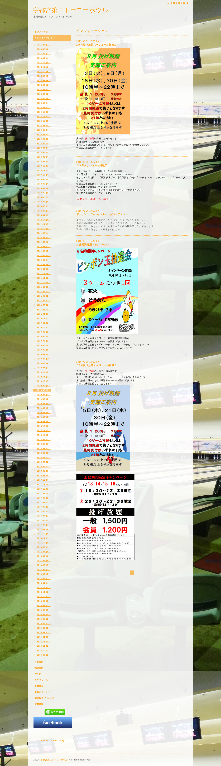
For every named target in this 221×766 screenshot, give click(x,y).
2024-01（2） (44, 161)
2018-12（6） (44, 426)
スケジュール (41, 680)
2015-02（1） (44, 632)
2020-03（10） (44, 359)
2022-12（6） (44, 220)
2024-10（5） (44, 121)
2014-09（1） (44, 655)
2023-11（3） (44, 170)
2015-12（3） (44, 588)
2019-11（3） (44, 377)
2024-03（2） (44, 152)
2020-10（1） (44, 327)
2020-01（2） (44, 368)
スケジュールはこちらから (92, 198)
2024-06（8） (44, 139)
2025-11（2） (44, 67)
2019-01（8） (44, 422)
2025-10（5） (44, 72)
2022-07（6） (44, 242)
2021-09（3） (44, 287)
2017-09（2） (44, 493)
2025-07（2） (44, 85)
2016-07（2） (44, 556)
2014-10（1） (44, 650)
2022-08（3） (44, 238)
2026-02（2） (44, 54)
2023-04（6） (44, 202)
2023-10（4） (44, 175)
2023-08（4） (44, 184)
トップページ (41, 32)
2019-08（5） (44, 390)
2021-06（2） (44, 296)
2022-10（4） (44, 229)
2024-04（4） (44, 148)
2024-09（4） (44, 125)
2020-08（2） (44, 336)
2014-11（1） (44, 646)
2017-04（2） (44, 516)
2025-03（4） (44, 103)
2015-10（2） (44, 597)
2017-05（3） (44, 511)
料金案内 (39, 662)
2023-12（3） (44, 166)
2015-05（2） (44, 619)
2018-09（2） (44, 439)
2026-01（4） (44, 58)
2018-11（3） (44, 431)
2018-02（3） (44, 471)
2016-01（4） (44, 583)
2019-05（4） (44, 404)
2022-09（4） (44, 233)
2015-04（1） (44, 623)
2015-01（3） (44, 637)
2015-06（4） (44, 614)
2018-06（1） (44, 453)
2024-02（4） (44, 157)
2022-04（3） (44, 256)
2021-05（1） (44, 300)
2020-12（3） (44, 318)
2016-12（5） (44, 534)
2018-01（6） (44, 475)
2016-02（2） (44, 579)
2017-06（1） (44, 507)
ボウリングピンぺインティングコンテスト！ (102, 214)
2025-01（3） (44, 107)
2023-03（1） (44, 206)
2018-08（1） (44, 444)
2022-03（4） (44, 260)
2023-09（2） (44, 179)
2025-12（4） (44, 63)
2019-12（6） (44, 372)
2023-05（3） (44, 197)
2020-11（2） (44, 323)
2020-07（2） (44, 341)
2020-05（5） (44, 350)
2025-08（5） (44, 81)
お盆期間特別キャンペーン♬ (92, 244)
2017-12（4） (44, 480)
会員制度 (39, 686)
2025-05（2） (44, 94)
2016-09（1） (44, 547)
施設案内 (39, 668)
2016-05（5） (44, 565)
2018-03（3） (44, 466)
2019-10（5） (44, 381)
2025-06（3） (44, 90)
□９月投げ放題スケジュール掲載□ (96, 44)
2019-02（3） (44, 417)
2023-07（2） (44, 188)
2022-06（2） (44, 247)
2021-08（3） (44, 291)
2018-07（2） (44, 448)
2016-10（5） (44, 543)
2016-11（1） (44, 538)
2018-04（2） (44, 462)
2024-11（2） (44, 116)
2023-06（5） (44, 193)
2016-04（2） (44, 570)
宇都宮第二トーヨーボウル (70, 10)
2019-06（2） (44, 399)
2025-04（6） (44, 98)
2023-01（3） (44, 215)
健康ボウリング (42, 692)
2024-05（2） (44, 143)
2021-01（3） (44, 314)
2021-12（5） (44, 273)
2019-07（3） (44, 395)
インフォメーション (45, 38)
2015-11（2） (44, 592)
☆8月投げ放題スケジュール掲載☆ (96, 365)
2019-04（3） (44, 408)
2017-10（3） (44, 489)
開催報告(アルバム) (44, 698)
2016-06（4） (44, 561)
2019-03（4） (44, 413)
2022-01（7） (44, 269)
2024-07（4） (44, 134)
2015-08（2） (44, 605)
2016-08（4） (44, 552)
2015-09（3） (44, 601)
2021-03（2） (44, 309)
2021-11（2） (44, 278)
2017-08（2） (44, 498)
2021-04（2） (44, 305)
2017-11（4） (44, 484)
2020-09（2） (44, 332)
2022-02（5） (44, 265)
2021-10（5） (44, 282)
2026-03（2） (44, 49)
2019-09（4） (44, 386)
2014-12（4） (44, 641)
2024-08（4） (44, 130)
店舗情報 (39, 704)
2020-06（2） (44, 345)
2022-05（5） (44, 251)
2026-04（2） (44, 45)
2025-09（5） (44, 76)
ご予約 (38, 674)
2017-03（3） (44, 520)
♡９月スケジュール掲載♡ (91, 165)
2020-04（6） (44, 354)
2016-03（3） (44, 574)
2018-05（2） (44, 457)
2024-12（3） (44, 112)
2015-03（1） (44, 628)
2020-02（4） (44, 363)
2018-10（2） (44, 435)
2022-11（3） (44, 224)
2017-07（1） (44, 502)
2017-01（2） (44, 529)
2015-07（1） (44, 610)
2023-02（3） (44, 211)
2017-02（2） (44, 525)
